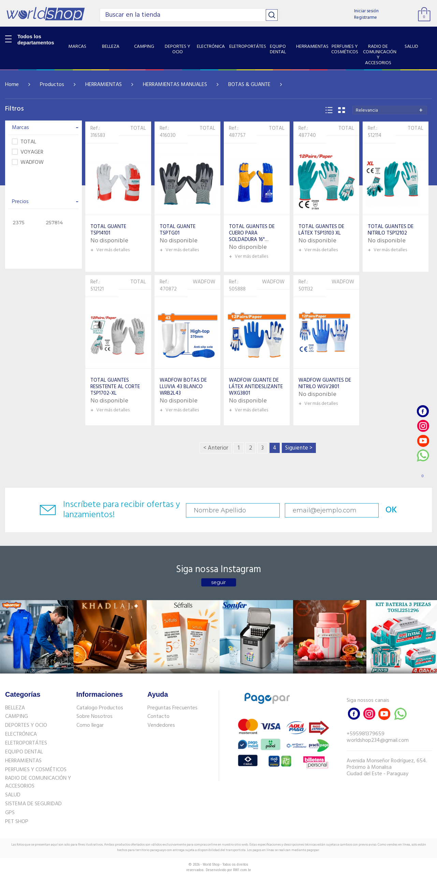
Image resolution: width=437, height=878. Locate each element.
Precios (45, 202)
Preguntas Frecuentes (172, 708)
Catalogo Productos (99, 708)
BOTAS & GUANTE (249, 84)
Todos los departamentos (35, 39)
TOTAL (24, 142)
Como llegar (90, 725)
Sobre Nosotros (94, 716)
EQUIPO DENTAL (24, 752)
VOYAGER (27, 152)
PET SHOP (16, 821)
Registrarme (365, 17)
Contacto (158, 716)
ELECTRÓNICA (21, 734)
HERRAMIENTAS (103, 84)
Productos (52, 84)
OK (391, 510)
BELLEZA (15, 708)
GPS (10, 812)
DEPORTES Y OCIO (26, 725)
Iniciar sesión (366, 11)
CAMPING (16, 716)
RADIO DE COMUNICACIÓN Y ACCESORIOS (38, 782)
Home (12, 84)
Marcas (45, 127)
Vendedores (161, 725)
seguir (218, 582)
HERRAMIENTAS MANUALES (175, 84)
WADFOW (28, 162)
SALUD (12, 795)
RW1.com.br (242, 870)
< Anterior (215, 448)
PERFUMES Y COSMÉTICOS (36, 769)
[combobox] (389, 110)
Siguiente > (298, 448)
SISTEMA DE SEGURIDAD (33, 803)
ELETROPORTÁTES (26, 743)
